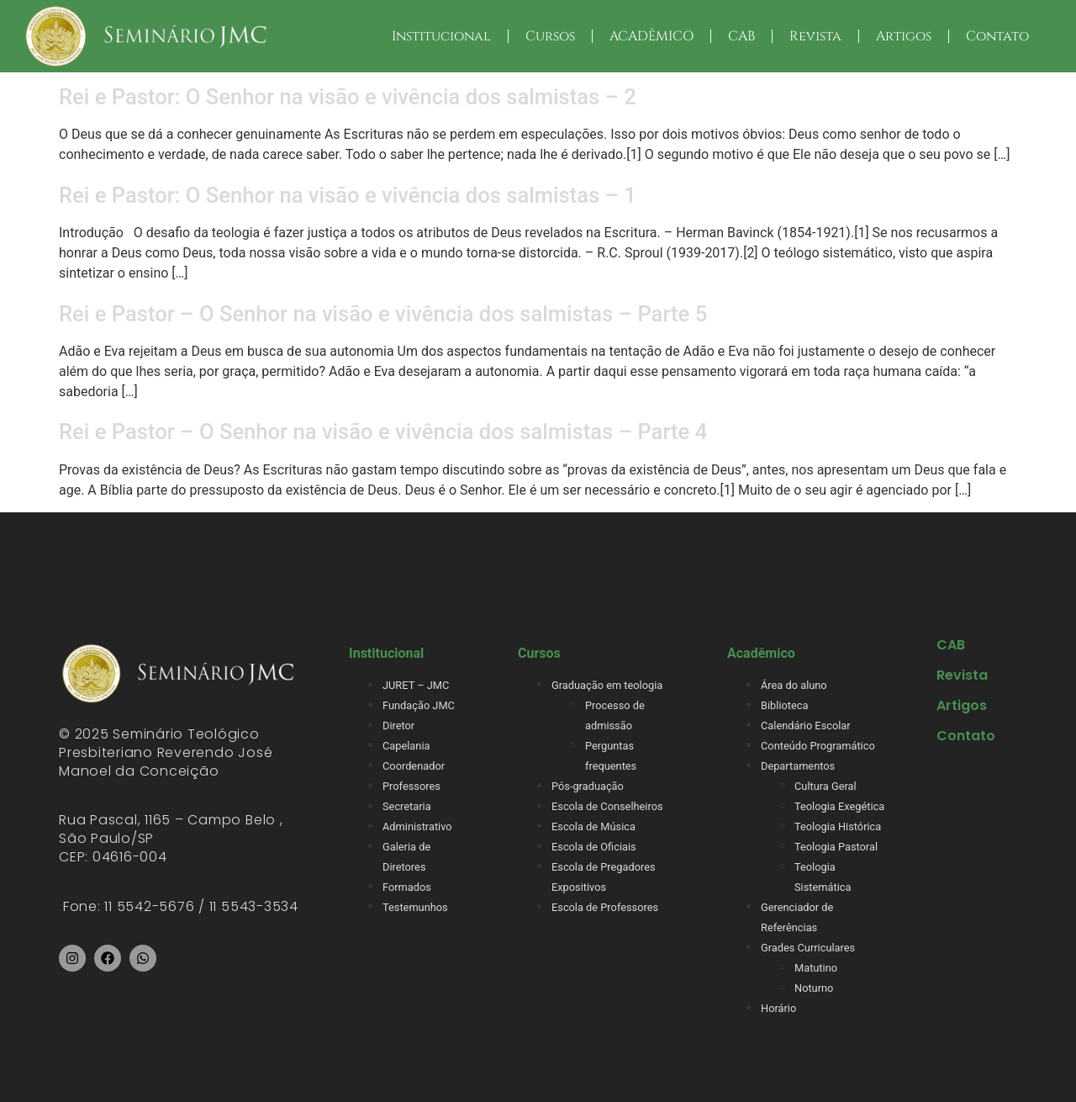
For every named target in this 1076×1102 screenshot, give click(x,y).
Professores (411, 786)
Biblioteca (784, 705)
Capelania (406, 745)
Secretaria (406, 806)
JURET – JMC (415, 685)
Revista (815, 36)
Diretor (398, 725)
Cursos (550, 36)
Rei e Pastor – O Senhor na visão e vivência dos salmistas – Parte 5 (383, 313)
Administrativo (417, 826)
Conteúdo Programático (818, 745)
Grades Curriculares (808, 947)
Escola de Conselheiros (607, 806)
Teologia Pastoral (836, 846)
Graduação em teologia (606, 685)
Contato (997, 36)
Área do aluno (794, 685)
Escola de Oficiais (593, 846)
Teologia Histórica (837, 826)
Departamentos (798, 766)
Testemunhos (415, 907)
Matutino (815, 968)
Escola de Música (593, 826)
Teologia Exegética (839, 806)
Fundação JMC (418, 705)
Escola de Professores (604, 907)
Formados (406, 887)
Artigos (903, 36)
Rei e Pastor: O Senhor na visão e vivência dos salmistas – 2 (347, 96)
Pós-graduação (587, 786)
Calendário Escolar (806, 725)
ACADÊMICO (651, 36)
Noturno (813, 988)
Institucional (441, 36)
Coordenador (413, 766)
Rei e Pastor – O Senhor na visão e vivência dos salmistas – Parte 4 (383, 431)
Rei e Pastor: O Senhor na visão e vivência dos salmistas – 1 (347, 195)
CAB (741, 36)
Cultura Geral (825, 786)
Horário (778, 1008)
